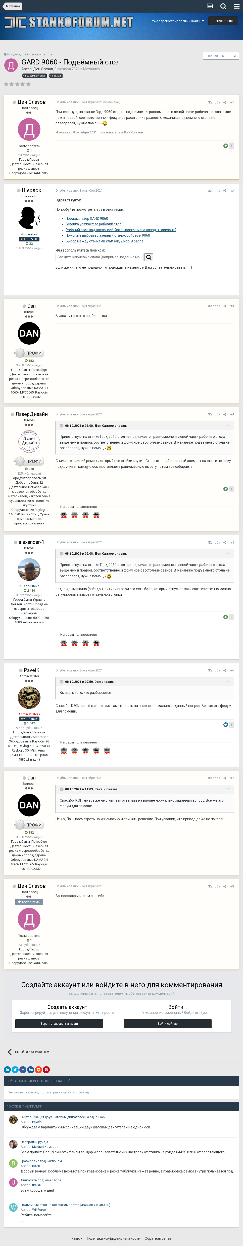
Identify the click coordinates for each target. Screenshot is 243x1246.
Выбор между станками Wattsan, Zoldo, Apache (103, 241)
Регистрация (223, 21)
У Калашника (29, 586)
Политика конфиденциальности (113, 1238)
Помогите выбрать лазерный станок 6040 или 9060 (106, 235)
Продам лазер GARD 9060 (85, 219)
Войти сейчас (168, 1023)
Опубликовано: (77, 102)
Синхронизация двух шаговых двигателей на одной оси (63, 1117)
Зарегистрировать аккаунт (59, 1023)
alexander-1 (31, 542)
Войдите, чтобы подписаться (29, 54)
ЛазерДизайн (31, 414)
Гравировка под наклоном (41, 1161)
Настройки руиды (34, 1142)
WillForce (39, 1210)
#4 (233, 414)
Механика (91, 69)
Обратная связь (158, 1238)
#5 (233, 542)
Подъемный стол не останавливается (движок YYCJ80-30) (65, 1205)
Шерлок (31, 190)
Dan (31, 306)
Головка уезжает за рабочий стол (92, 224)
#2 (233, 191)
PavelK (31, 670)
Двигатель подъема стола (41, 1180)
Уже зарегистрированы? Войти (178, 21)
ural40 (36, 1185)
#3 (233, 306)
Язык (77, 1238)
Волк (36, 1166)
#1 (233, 102)
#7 (233, 778)
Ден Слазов (43, 69)
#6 (233, 670)
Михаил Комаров (45, 1147)
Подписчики (216, 56)
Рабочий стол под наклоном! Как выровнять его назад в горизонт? (119, 230)
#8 (233, 886)
